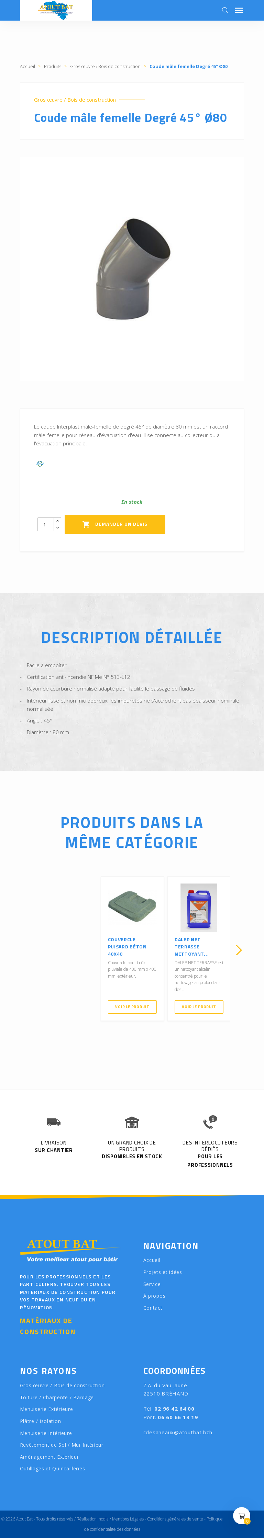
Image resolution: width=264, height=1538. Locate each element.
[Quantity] (45, 524)
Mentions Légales (128, 1519)
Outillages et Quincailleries (52, 1468)
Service (152, 1284)
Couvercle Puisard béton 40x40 (127, 946)
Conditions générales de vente (175, 1519)
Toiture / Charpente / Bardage (57, 1397)
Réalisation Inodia (93, 1519)
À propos (154, 1295)
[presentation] (25, 950)
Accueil (152, 1260)
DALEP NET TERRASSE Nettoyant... (192, 946)
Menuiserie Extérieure (46, 1409)
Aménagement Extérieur (49, 1457)
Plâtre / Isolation (40, 1421)
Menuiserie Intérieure (46, 1433)
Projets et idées (162, 1272)
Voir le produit (132, 1007)
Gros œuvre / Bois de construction (75, 99)
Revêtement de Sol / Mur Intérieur (61, 1445)
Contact (153, 1308)
